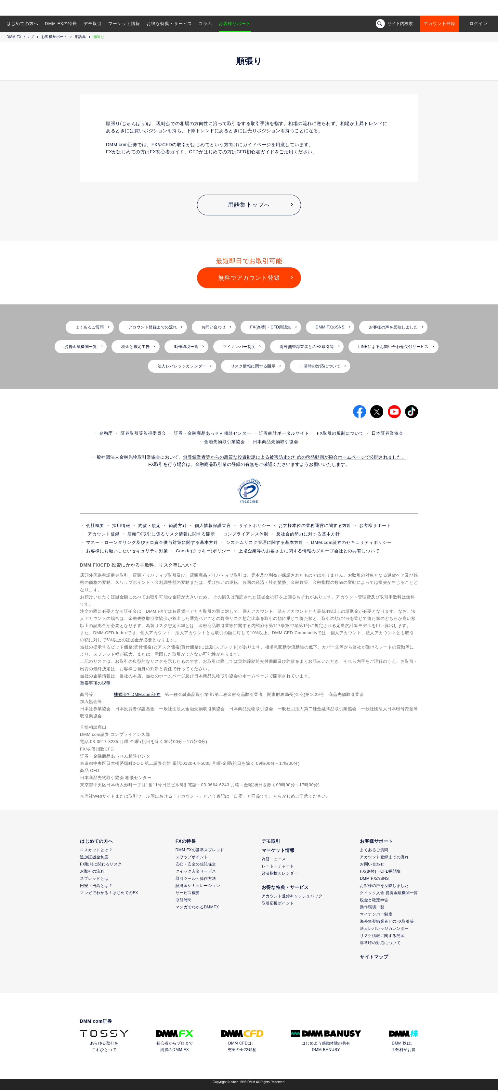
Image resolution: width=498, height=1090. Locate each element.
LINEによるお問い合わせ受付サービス (393, 346)
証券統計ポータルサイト (284, 433)
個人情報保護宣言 (213, 525)
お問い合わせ (214, 327)
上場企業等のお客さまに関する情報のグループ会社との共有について (309, 550)
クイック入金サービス (196, 871)
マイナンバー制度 (239, 346)
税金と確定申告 (135, 346)
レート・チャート (278, 866)
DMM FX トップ (20, 37)
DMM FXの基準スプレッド (200, 850)
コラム (205, 23)
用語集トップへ (249, 204)
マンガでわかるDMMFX (197, 907)
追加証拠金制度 (94, 857)
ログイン (478, 23)
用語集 (80, 37)
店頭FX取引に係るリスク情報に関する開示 (171, 534)
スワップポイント (192, 857)
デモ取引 (93, 23)
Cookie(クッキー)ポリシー (203, 550)
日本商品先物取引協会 (275, 441)
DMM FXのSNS (330, 327)
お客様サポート (235, 23)
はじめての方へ (22, 23)
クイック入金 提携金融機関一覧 (389, 893)
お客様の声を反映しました (393, 327)
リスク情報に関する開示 (253, 366)
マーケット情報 (124, 23)
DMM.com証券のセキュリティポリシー (351, 542)
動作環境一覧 (186, 346)
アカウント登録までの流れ (152, 327)
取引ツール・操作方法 (196, 878)
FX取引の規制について (340, 433)
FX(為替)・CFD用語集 (271, 327)
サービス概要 (188, 893)
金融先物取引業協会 (224, 441)
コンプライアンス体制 (246, 534)
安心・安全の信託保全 (196, 864)
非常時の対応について (320, 366)
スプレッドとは (94, 878)
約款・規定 (149, 525)
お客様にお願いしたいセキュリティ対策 (127, 550)
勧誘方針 (178, 525)
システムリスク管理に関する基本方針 (264, 542)
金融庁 (106, 433)
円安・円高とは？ (96, 885)
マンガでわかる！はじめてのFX (109, 893)
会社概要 (95, 525)
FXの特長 (186, 841)
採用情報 (121, 525)
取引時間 (184, 900)
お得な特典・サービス (169, 23)
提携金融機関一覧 (80, 346)
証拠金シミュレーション (198, 885)
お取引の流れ (92, 871)
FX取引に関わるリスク (101, 864)
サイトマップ (374, 956)
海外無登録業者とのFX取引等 (307, 346)
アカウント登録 (439, 23)
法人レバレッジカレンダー (182, 366)
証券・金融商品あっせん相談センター (212, 433)
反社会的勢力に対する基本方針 (308, 534)
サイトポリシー (255, 525)
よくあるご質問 (89, 327)
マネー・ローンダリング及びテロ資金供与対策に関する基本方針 (152, 542)
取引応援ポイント (278, 903)
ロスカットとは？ (96, 850)
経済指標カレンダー (280, 873)
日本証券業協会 (387, 433)
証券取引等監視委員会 (143, 433)
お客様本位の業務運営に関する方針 (315, 525)
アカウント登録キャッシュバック (292, 896)
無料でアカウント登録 (249, 278)
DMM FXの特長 (61, 23)
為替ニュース (274, 859)
